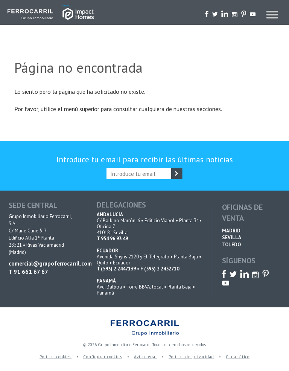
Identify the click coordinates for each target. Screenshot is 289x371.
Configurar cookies (102, 356)
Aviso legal (145, 356)
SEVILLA (231, 237)
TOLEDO (231, 244)
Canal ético (237, 356)
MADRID (231, 230)
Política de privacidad (191, 356)
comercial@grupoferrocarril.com (43, 263)
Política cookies (55, 356)
